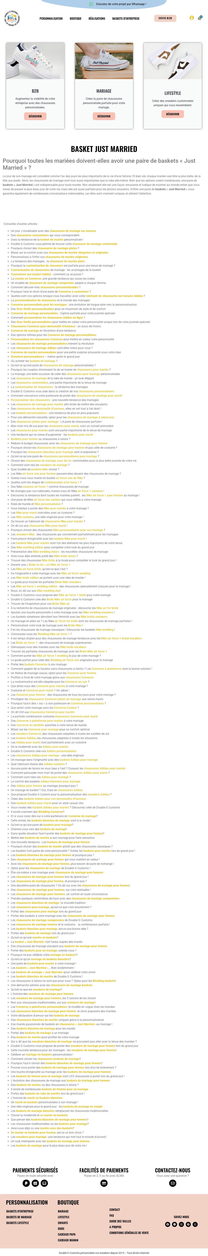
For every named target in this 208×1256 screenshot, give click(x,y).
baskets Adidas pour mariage (79, 759)
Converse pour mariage (43, 729)
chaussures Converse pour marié (76, 716)
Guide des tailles (120, 1221)
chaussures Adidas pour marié (87, 772)
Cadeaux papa (67, 1234)
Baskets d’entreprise (125, 18)
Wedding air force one (64, 660)
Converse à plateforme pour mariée (39, 720)
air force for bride (66, 621)
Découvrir (35, 116)
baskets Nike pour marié (69, 538)
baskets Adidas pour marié (33, 803)
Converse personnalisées (87, 703)
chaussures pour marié (64, 426)
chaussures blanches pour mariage (50, 452)
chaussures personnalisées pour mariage (70, 456)
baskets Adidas (26, 738)
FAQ (111, 1215)
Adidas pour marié (28, 742)
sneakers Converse (28, 733)
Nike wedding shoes (46, 551)
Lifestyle (63, 1217)
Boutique (75, 18)
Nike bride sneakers (73, 647)
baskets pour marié (80, 434)
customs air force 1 (35, 486)
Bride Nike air (61, 603)
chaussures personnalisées (96, 391)
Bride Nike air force (59, 599)
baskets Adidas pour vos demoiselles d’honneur (55, 798)
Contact (114, 1209)
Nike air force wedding (75, 573)
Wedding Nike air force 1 (54, 634)
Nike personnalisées (47, 504)
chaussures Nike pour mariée (64, 521)
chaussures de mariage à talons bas (90, 417)
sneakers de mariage (53, 465)
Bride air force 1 (26, 642)
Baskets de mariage (19, 1217)
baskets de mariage (42, 361)
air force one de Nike (69, 478)
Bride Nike (75, 625)
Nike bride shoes (65, 556)
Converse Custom (65, 707)
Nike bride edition (27, 577)
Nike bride (48, 560)
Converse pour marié (39, 690)
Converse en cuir (76, 681)
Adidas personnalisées (61, 751)
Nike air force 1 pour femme (104, 495)
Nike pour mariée (55, 508)
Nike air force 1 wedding (52, 655)
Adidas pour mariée (55, 746)
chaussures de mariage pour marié (99, 395)
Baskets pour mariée (24, 439)
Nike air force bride (28, 569)
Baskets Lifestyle (17, 1223)
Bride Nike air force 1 (93, 651)
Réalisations (97, 18)
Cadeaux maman (68, 1240)
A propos (115, 1227)
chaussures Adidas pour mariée (104, 768)
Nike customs (25, 517)
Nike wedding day (48, 590)
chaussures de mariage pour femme (83, 443)
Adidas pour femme (29, 785)
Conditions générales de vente (129, 1233)
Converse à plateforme (107, 668)
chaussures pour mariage (83, 374)
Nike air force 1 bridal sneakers (121, 638)
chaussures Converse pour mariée (52, 712)
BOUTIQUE (68, 1202)
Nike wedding (104, 629)
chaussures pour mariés (93, 369)
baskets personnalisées (31, 413)
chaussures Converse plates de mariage (55, 699)
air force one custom (47, 499)
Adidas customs (54, 764)
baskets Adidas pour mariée (50, 807)
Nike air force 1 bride (72, 595)
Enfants (63, 1223)
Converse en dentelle (30, 725)
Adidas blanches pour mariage (60, 781)
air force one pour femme (39, 473)
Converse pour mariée (50, 686)
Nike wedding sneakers (98, 612)
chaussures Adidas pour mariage (37, 755)
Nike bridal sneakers (94, 616)
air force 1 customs (90, 491)
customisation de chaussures (34, 387)
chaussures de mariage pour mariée (39, 404)
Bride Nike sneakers (68, 582)
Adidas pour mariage (55, 777)
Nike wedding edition (30, 547)
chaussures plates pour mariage (37, 421)
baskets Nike (39, 469)
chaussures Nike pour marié (47, 525)
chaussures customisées (32, 382)
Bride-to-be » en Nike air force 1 (49, 564)
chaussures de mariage (58, 365)
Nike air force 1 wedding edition (36, 586)
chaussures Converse (80, 677)
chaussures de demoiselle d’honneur (40, 408)
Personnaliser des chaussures (30, 400)
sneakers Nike (25, 534)
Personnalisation (51, 18)
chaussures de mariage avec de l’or (49, 460)
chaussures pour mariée (32, 430)
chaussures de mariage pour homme (61, 447)
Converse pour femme (81, 673)
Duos (61, 1228)
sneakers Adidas (98, 794)
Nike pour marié (26, 512)
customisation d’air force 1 (62, 482)
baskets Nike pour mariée (32, 543)
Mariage (63, 1211)
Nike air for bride (107, 608)
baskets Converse (36, 664)
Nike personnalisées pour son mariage (78, 530)
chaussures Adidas (70, 790)
